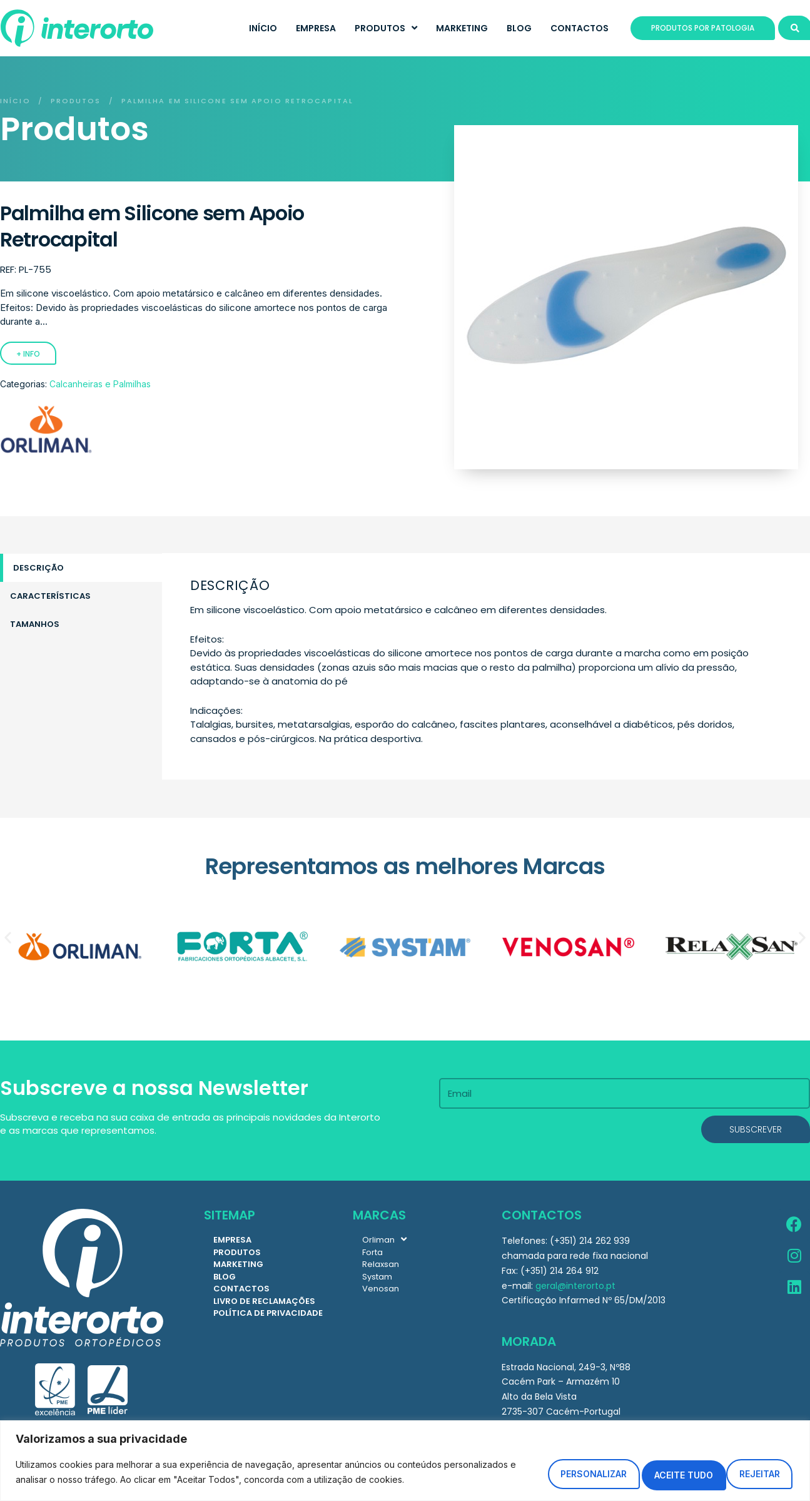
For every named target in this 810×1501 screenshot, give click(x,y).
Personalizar (520, 1467)
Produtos (76, 101)
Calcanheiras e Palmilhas (100, 384)
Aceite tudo (738, 1467)
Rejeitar (631, 1467)
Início (15, 101)
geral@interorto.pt (575, 1286)
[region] (405, 1456)
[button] (8, 937)
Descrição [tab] (38, 568)
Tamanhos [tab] (34, 624)
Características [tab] (50, 596)
